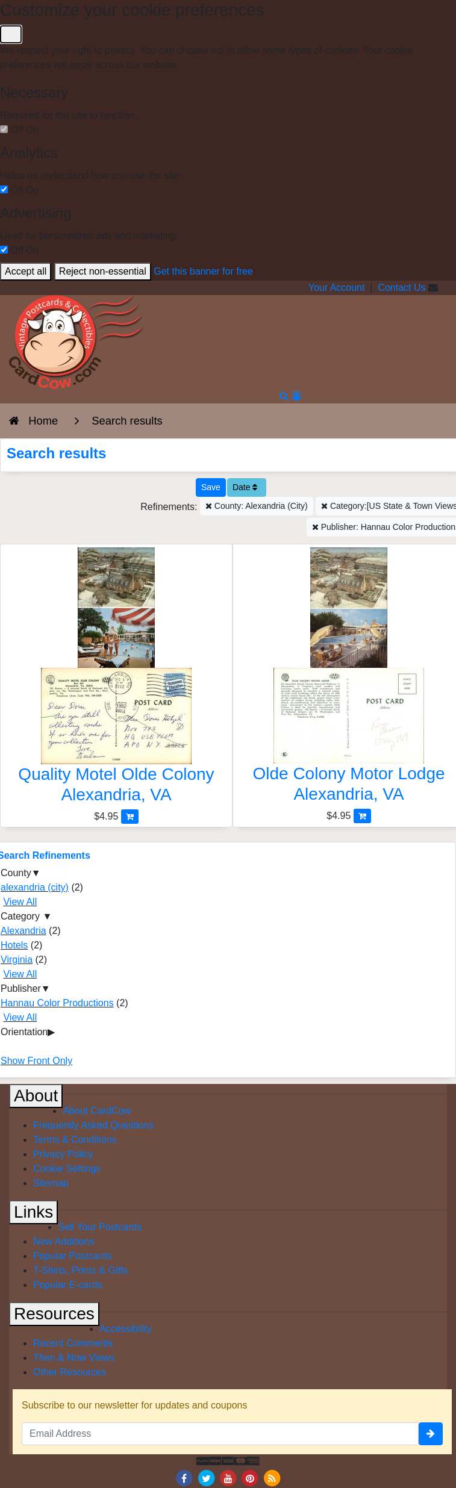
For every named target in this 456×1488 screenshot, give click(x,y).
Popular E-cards (67, 1285)
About (36, 1095)
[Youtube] (228, 1477)
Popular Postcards (72, 1256)
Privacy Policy (63, 1154)
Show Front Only (36, 1061)
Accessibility (125, 1329)
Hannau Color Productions (57, 1003)
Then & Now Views (73, 1358)
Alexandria (23, 931)
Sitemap (51, 1183)
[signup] (431, 1433)
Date (245, 487)
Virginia (17, 959)
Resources (54, 1313)
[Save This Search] (211, 487)
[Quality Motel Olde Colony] (116, 678)
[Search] (284, 396)
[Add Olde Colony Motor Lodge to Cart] (362, 816)
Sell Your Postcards (100, 1227)
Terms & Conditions (75, 1140)
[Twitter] (206, 1477)
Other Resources (69, 1372)
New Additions (63, 1241)
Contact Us (401, 287)
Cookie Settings (67, 1168)
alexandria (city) (35, 887)
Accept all (25, 271)
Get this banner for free (203, 271)
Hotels (14, 945)
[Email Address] (220, 1433)
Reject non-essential (102, 271)
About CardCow (97, 1111)
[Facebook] (184, 1477)
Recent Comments (73, 1343)
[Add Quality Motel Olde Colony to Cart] (130, 816)
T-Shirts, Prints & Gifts (80, 1270)
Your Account (336, 287)
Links (33, 1212)
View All (20, 902)
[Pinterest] (250, 1477)
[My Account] (296, 396)
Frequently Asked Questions (93, 1125)
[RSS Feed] (271, 1477)
